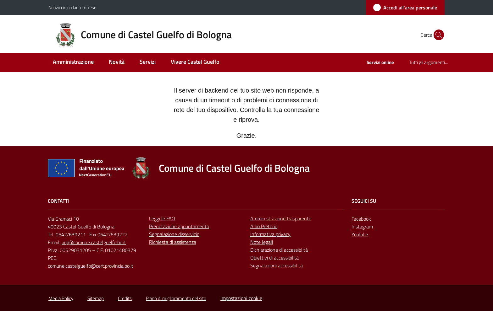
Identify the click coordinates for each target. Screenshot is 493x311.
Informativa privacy (270, 234)
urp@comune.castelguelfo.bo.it (94, 242)
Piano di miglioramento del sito (176, 298)
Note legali (261, 242)
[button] (437, 34)
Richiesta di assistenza (172, 242)
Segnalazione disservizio (174, 234)
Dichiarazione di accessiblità (279, 250)
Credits (125, 298)
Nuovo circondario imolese (72, 7)
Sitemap (95, 298)
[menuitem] (73, 62)
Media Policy (60, 298)
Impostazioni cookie (241, 298)
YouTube (360, 234)
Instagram (362, 226)
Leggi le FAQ (162, 218)
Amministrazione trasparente (280, 218)
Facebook (361, 219)
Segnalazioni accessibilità (276, 265)
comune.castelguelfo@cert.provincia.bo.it (90, 266)
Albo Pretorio (263, 226)
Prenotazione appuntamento (179, 226)
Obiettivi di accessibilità (274, 257)
